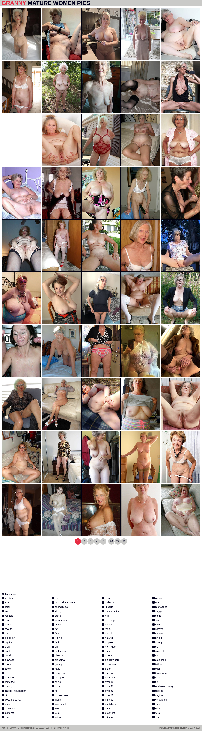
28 (124, 541)
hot (55, 691)
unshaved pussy (163, 686)
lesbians (108, 602)
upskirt (157, 691)
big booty (8, 638)
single (157, 638)
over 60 (107, 691)
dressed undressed (64, 602)
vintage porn (160, 699)
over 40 (107, 682)
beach (6, 624)
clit (5, 695)
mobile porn (110, 620)
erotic (56, 615)
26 (111, 541)
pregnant (108, 713)
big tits (7, 642)
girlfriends (59, 651)
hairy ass (58, 673)
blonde (7, 655)
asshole (7, 615)
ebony (57, 611)
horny (56, 686)
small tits (158, 651)
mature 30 (109, 677)
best (5, 633)
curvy (56, 598)
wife (156, 713)
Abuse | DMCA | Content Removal (18, 728)
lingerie (107, 607)
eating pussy (60, 607)
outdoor (108, 673)
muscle (107, 633)
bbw (5, 620)
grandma (58, 660)
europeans (59, 620)
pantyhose (109, 704)
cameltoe (8, 682)
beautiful (8, 629)
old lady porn (110, 660)
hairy (56, 668)
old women (109, 664)
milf (105, 615)
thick (156, 668)
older (106, 668)
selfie (156, 615)
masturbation (111, 611)
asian (6, 607)
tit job (156, 677)
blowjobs (8, 660)
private (107, 717)
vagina (157, 695)
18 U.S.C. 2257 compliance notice (52, 728)
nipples (107, 642)
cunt (5, 717)
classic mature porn (14, 691)
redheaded (159, 607)
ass (5, 611)
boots (6, 668)
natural (107, 638)
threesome (159, 673)
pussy (157, 598)
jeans (56, 708)
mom (106, 629)
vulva (156, 704)
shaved (157, 629)
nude (106, 651)
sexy (156, 624)
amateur (8, 598)
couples (7, 704)
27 (117, 541)
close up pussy (11, 699)
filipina (57, 638)
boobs (6, 664)
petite (106, 708)
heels (56, 682)
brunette (8, 677)
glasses (57, 655)
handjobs (58, 677)
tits (155, 682)
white (156, 708)
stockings (159, 660)
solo (156, 655)
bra (5, 673)
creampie (8, 708)
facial (56, 624)
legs (106, 598)
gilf (55, 646)
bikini (6, 646)
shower (157, 633)
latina (56, 717)
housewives (60, 695)
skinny (157, 642)
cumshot (8, 713)
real (156, 602)
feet (55, 633)
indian (57, 699)
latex (56, 713)
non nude (109, 646)
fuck (55, 642)
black (6, 651)
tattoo (157, 664)
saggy (157, 611)
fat (55, 629)
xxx (155, 717)
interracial (59, 704)
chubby (7, 686)
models (107, 624)
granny (57, 664)
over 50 (107, 686)
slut (155, 646)
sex (155, 620)
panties (107, 699)
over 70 (107, 695)
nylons (107, 655)
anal (5, 602)
